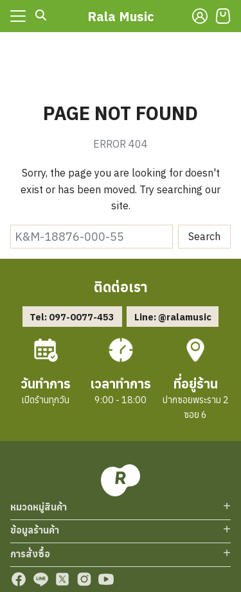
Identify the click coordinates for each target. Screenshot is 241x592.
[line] (40, 579)
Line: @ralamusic (172, 317)
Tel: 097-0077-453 (72, 317)
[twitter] (62, 579)
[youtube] (106, 579)
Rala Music (120, 16)
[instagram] (84, 579)
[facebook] (18, 579)
